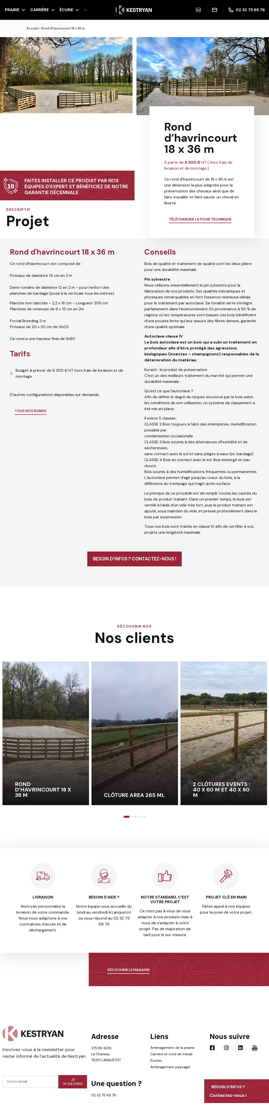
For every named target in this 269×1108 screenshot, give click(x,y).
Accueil (32, 28)
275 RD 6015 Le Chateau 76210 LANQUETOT (106, 1061)
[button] (4, 101)
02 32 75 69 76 (103, 1102)
